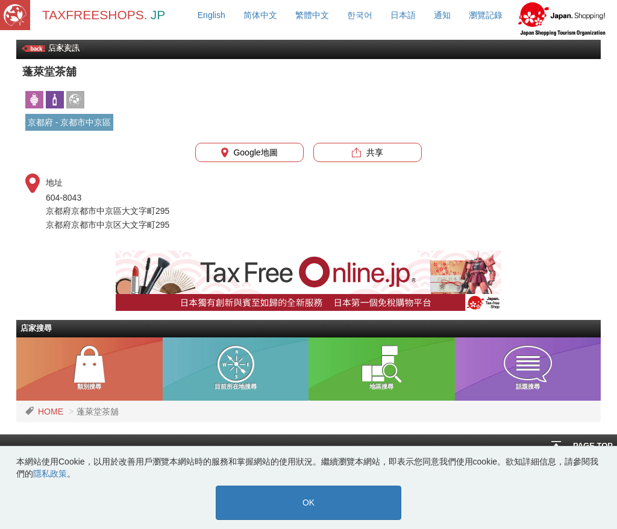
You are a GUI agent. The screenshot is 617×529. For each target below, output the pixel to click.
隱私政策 (50, 473)
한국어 (359, 15)
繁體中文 (312, 15)
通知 (442, 15)
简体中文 (260, 15)
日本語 (403, 15)
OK (308, 502)
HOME (50, 411)
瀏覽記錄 (486, 15)
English (211, 15)
